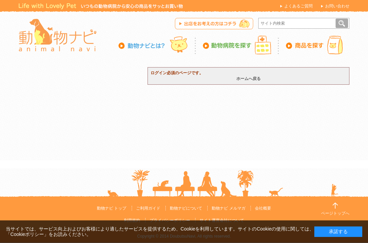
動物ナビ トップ (111, 208)
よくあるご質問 (298, 6)
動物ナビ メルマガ (228, 208)
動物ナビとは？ (157, 44)
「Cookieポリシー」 (27, 234)
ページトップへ (335, 213)
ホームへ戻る (248, 78)
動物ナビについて (186, 208)
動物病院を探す (237, 44)
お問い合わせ (337, 6)
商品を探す (314, 44)
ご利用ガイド (148, 208)
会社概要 (263, 208)
